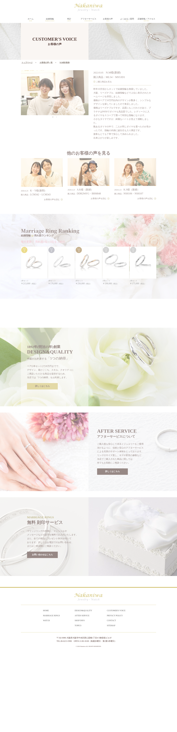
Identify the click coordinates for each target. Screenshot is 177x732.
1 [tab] (53, 110)
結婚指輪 (49, 20)
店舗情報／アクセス (146, 20)
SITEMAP (111, 705)
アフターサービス (88, 20)
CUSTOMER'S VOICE (116, 690)
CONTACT (111, 700)
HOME (46, 690)
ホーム (30, 20)
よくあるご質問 (127, 20)
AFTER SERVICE (82, 695)
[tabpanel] (54, 85)
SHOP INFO (80, 700)
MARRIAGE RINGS (51, 695)
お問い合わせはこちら (42, 627)
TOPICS (78, 705)
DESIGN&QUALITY (83, 690)
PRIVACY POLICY (115, 695)
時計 (69, 20)
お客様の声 (107, 20)
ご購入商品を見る (104, 75)
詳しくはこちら (42, 459)
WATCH (46, 700)
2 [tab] (56, 110)
